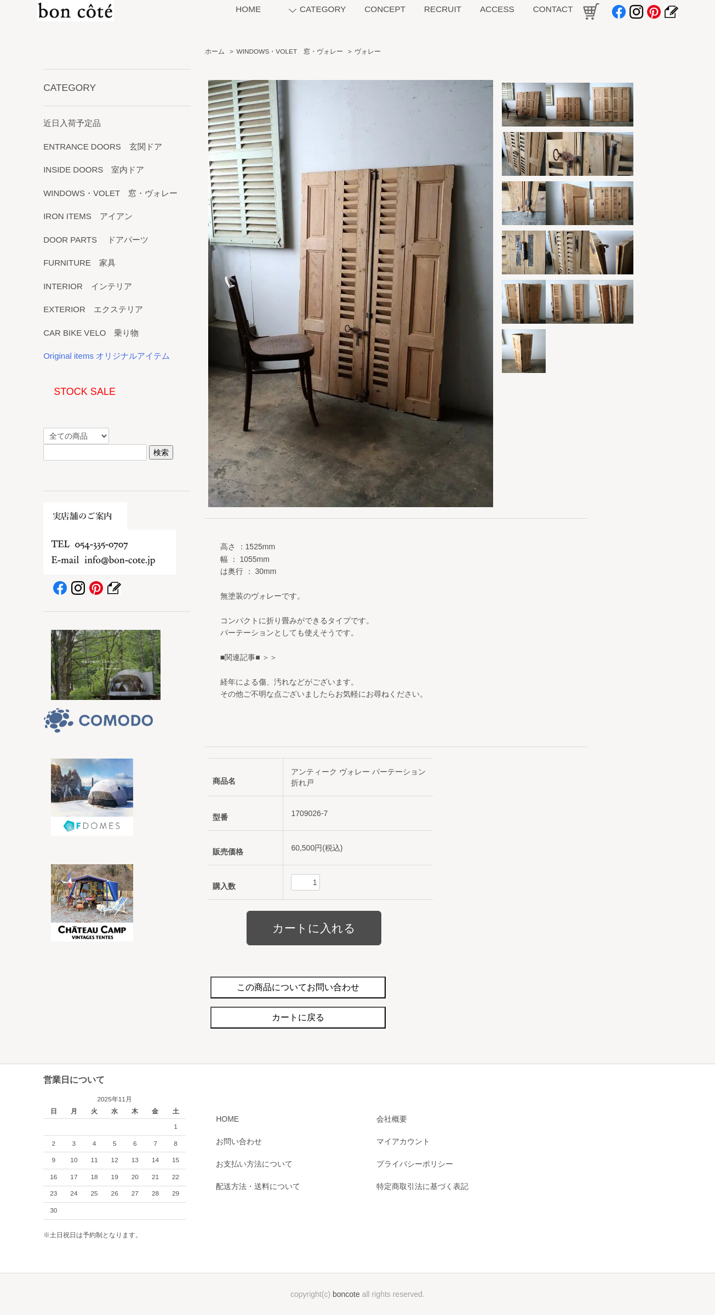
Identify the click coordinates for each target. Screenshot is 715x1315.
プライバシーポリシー (414, 1163)
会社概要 (391, 1119)
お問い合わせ (239, 1141)
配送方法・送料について (258, 1186)
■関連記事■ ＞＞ (249, 657)
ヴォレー (367, 51)
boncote (346, 1294)
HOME (227, 1119)
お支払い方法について (254, 1163)
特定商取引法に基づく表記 (422, 1186)
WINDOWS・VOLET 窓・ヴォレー (290, 51)
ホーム (215, 51)
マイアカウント (403, 1141)
